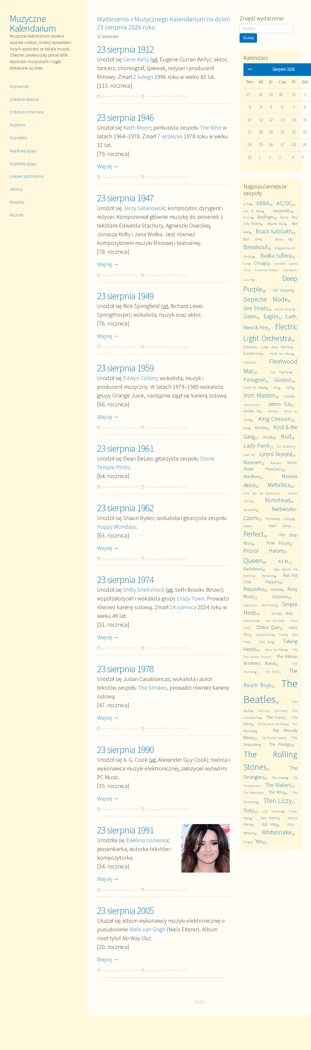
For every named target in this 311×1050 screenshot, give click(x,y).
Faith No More (281, 354)
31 (250, 157)
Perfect (253, 533)
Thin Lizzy (277, 800)
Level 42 (248, 455)
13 (282, 119)
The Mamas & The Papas (272, 724)
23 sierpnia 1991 (125, 830)
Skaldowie (250, 621)
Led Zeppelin (285, 447)
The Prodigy (280, 744)
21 (294, 132)
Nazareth (249, 510)
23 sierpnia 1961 (125, 448)
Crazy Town (190, 598)
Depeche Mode (265, 299)
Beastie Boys (276, 224)
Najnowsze (19, 86)
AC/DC (284, 203)
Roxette (276, 589)
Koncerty (17, 202)
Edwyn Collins (140, 378)
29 (305, 144)
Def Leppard (282, 290)
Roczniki (17, 215)
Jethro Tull (279, 404)
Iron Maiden (259, 395)
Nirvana (272, 518)
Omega (289, 519)
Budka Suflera (276, 255)
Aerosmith (281, 211)
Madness (275, 463)
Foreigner (254, 379)
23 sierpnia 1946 (125, 117)
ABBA (262, 203)
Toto (248, 810)
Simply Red (281, 613)
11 (261, 119)
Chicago (260, 263)
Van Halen (269, 817)
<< (249, 69)
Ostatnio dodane (24, 99)
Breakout (255, 247)
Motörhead (277, 500)
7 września (169, 136)
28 (294, 144)
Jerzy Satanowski (144, 208)
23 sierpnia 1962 (125, 508)
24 (250, 144)
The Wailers (278, 785)
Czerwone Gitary (265, 270)
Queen (253, 560)
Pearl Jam (279, 525)
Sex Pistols (268, 605)
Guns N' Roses (254, 387)
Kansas (272, 411)
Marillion (251, 476)
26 (271, 144)
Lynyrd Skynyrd (275, 454)
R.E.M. (283, 561)
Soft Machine (274, 621)
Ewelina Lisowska (147, 840)
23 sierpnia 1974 (125, 579)
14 (294, 119)
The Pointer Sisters (273, 738)
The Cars (263, 711)
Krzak (268, 437)
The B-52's (272, 672)
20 (282, 132)
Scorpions (280, 596)
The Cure (275, 717)
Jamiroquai (250, 405)
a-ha (247, 203)
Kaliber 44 (251, 410)
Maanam (252, 462)
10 (250, 119)
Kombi (260, 427)
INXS (289, 388)
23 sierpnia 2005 (125, 910)
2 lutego (143, 76)
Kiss (246, 428)
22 (305, 132)
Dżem (249, 316)
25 (261, 144)
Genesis (283, 379)
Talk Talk (266, 642)
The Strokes (152, 687)
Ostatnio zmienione (27, 112)
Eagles (271, 316)
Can (246, 263)
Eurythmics (252, 353)
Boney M (282, 239)
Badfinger (265, 217)
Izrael (288, 396)
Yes (259, 841)
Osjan (246, 526)
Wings (247, 842)
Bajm (283, 217)
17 (250, 132)
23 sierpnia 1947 (125, 198)
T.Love (282, 635)
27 (282, 144)
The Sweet (279, 778)
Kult (286, 436)
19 (271, 132)
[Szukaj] (266, 28)
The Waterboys (252, 793)
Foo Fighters (280, 372)
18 (261, 132)
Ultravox (277, 811)
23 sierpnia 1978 (125, 669)
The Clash (280, 711)
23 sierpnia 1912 (125, 49)
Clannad (279, 264)
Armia (247, 217)
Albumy (16, 189)
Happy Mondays (116, 526)
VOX (289, 825)
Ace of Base (253, 211)
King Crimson (275, 418)
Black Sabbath (274, 231)
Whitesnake (277, 832)
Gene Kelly (136, 59)
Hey (276, 388)
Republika (253, 589)
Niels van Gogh (147, 929)
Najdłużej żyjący (23, 151)
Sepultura (249, 605)
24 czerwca (183, 607)
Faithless (248, 363)
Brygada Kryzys (284, 248)
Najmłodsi (18, 138)
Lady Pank (256, 445)
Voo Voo (269, 824)
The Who (210, 127)
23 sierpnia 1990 (125, 749)
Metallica (279, 485)
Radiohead (252, 569)
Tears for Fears (275, 650)
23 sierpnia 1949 (125, 296)
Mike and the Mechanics (260, 493)
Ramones (268, 576)
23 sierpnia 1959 (125, 368)
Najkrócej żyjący (23, 163)
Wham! (249, 833)
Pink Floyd (278, 543)
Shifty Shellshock (143, 589)
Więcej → (108, 166)
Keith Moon (137, 127)
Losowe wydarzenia (26, 176)
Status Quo (268, 627)
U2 (264, 811)
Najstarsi (17, 125)
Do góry (199, 1001)
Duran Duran (284, 309)
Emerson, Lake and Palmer (267, 347)
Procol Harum (263, 550)
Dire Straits (255, 308)
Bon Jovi (251, 239)
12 (271, 119)
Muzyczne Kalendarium (33, 23)
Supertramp (264, 634)
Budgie (248, 256)
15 (305, 119)
